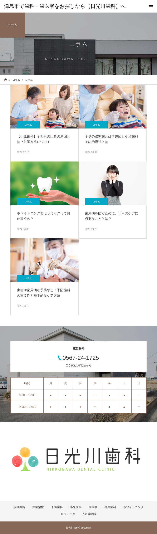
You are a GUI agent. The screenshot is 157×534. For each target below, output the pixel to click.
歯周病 (93, 507)
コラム (28, 124)
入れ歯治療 (89, 514)
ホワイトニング (133, 507)
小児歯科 (76, 507)
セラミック (67, 514)
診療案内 (19, 507)
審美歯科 (110, 507)
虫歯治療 (38, 507)
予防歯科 (57, 507)
